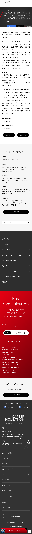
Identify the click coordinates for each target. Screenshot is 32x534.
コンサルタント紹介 (7, 469)
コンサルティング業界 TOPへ (10, 250)
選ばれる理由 (5, 458)
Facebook (8, 407)
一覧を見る (16, 212)
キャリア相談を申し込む (15, 332)
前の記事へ (9, 135)
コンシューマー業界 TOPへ (9, 271)
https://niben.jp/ (7, 128)
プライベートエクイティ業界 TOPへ (12, 255)
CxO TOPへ (5, 244)
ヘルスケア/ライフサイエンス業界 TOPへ (14, 277)
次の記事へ (23, 135)
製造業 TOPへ (6, 282)
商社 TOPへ (5, 266)
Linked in (23, 407)
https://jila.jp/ (6, 121)
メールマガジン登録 (7, 496)
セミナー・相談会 (7, 490)
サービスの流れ (6, 480)
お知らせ (4, 502)
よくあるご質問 (6, 508)
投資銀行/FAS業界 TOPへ (9, 260)
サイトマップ (22, 522)
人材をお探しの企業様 (15, 516)
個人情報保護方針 (11, 522)
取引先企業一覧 (6, 485)
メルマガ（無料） (15, 395)
